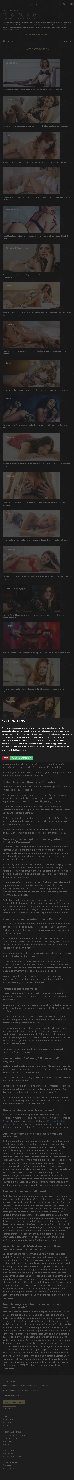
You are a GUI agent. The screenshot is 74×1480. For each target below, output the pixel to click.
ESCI (6, 758)
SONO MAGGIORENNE (21, 758)
